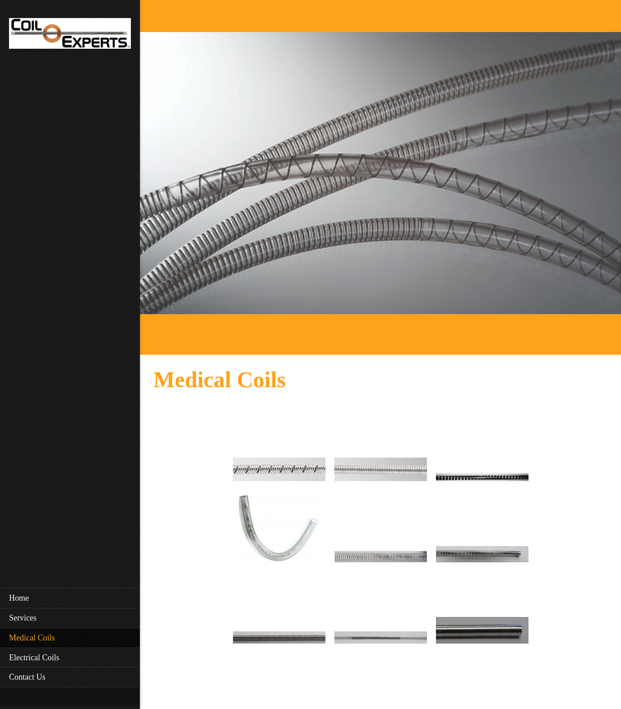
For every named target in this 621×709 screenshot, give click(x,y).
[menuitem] (70, 598)
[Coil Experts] (70, 36)
